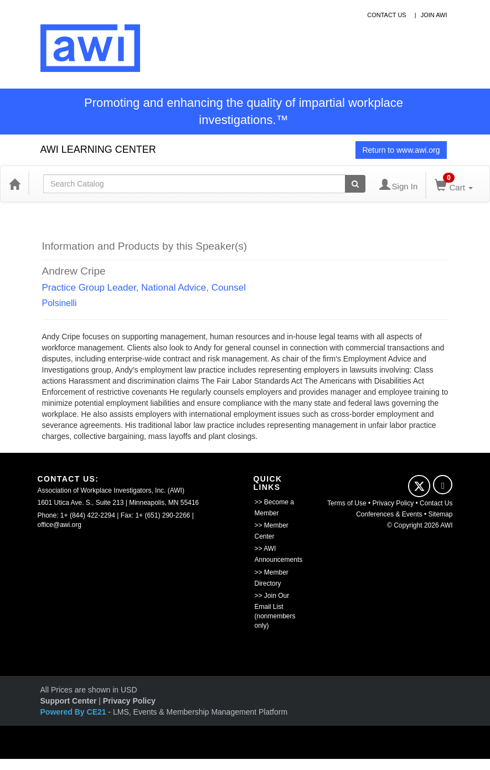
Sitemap (440, 514)
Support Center (68, 700)
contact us (386, 15)
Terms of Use (347, 503)
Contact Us (436, 503)
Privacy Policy (393, 503)
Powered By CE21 (74, 711)
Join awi (434, 15)
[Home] (14, 184)
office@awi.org (59, 525)
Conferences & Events (389, 514)
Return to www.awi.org (401, 150)
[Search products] (355, 184)
